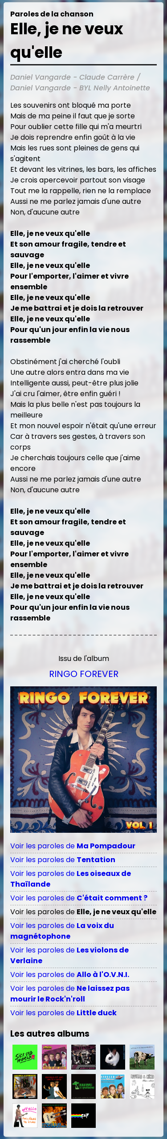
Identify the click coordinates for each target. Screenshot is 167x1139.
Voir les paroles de (72, 846)
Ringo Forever (83, 674)
